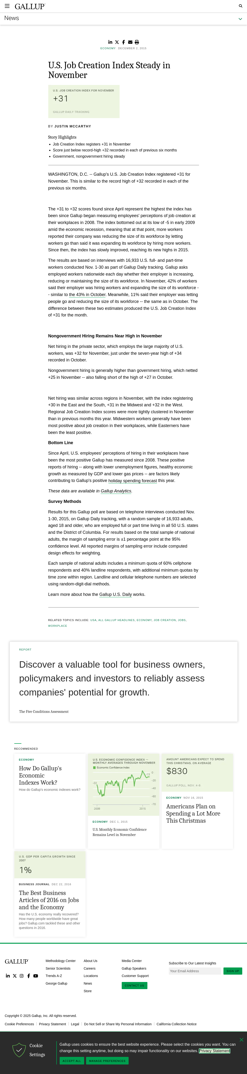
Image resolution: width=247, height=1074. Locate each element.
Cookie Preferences (19, 1024)
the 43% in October (87, 294)
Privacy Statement (52, 1024)
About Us (90, 960)
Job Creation (165, 620)
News (88, 983)
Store (88, 991)
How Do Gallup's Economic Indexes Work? (40, 775)
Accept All (72, 1060)
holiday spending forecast (132, 480)
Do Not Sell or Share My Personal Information (118, 1024)
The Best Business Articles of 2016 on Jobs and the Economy (49, 900)
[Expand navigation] (7, 6)
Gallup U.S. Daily (115, 594)
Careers (90, 968)
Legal (75, 1024)
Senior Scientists (58, 968)
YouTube (35, 975)
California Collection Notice (177, 1024)
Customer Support (135, 976)
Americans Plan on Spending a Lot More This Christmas (193, 813)
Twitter (14, 975)
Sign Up (233, 971)
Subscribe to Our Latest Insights (192, 963)
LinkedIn (7, 975)
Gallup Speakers (134, 968)
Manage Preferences (107, 1060)
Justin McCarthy (72, 126)
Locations (91, 976)
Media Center (132, 960)
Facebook (28, 975)
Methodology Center (61, 960)
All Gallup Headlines (116, 620)
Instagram (21, 975)
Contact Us (134, 985)
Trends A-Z (54, 976)
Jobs (182, 620)
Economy (144, 620)
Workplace (57, 625)
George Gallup (56, 983)
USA (93, 620)
